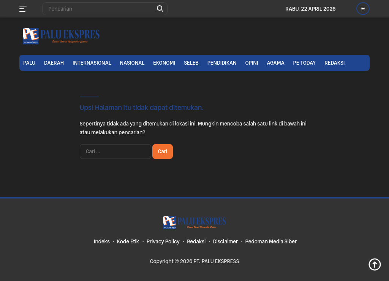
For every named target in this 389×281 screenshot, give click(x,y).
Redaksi (334, 63)
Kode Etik (128, 241)
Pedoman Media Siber (271, 241)
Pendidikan (222, 63)
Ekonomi (164, 63)
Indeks (102, 241)
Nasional (132, 63)
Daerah (54, 63)
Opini (251, 63)
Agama (275, 63)
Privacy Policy (163, 241)
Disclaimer (225, 241)
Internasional (92, 63)
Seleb (191, 63)
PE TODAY (304, 63)
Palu (29, 63)
